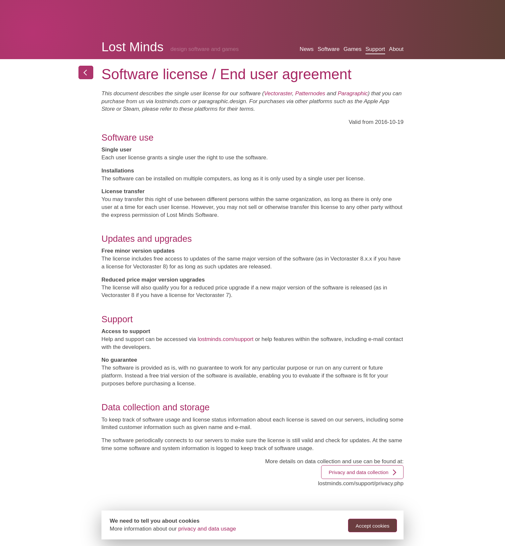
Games (352, 49)
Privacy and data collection (363, 472)
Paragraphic (353, 93)
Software (329, 49)
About (396, 49)
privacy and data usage (207, 529)
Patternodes (310, 93)
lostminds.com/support (225, 339)
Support (375, 49)
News (307, 49)
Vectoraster (278, 93)
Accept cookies (372, 526)
